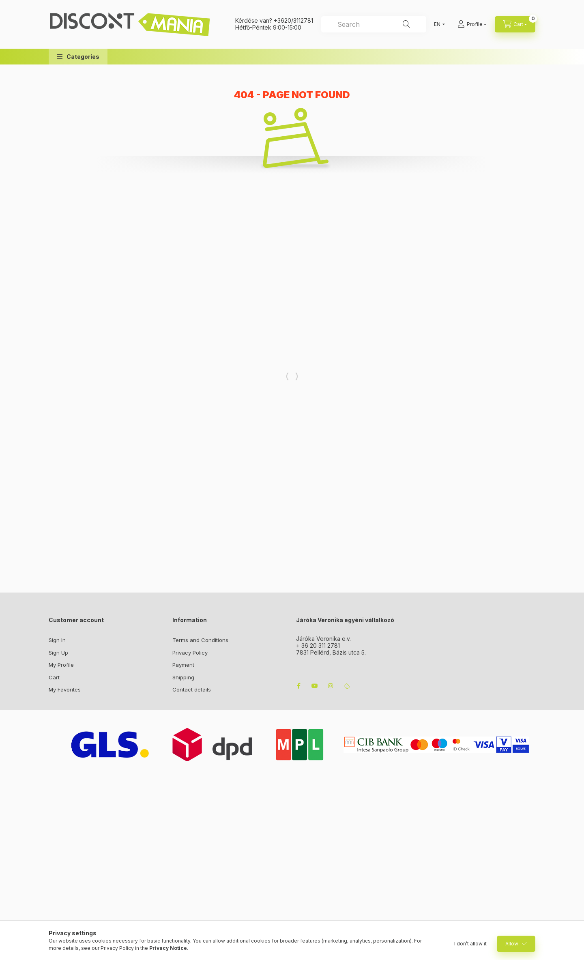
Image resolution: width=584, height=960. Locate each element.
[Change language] (437, 24)
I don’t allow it (470, 944)
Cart (54, 677)
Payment (183, 664)
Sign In (57, 640)
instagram (331, 686)
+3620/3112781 (293, 20)
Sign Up (58, 652)
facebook (298, 686)
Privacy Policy (190, 652)
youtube (315, 686)
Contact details (191, 689)
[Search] (406, 24)
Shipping (183, 677)
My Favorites (65, 689)
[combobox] (373, 24)
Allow (511, 944)
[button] (78, 56)
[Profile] (472, 24)
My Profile (61, 664)
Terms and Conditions (200, 640)
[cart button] (515, 24)
